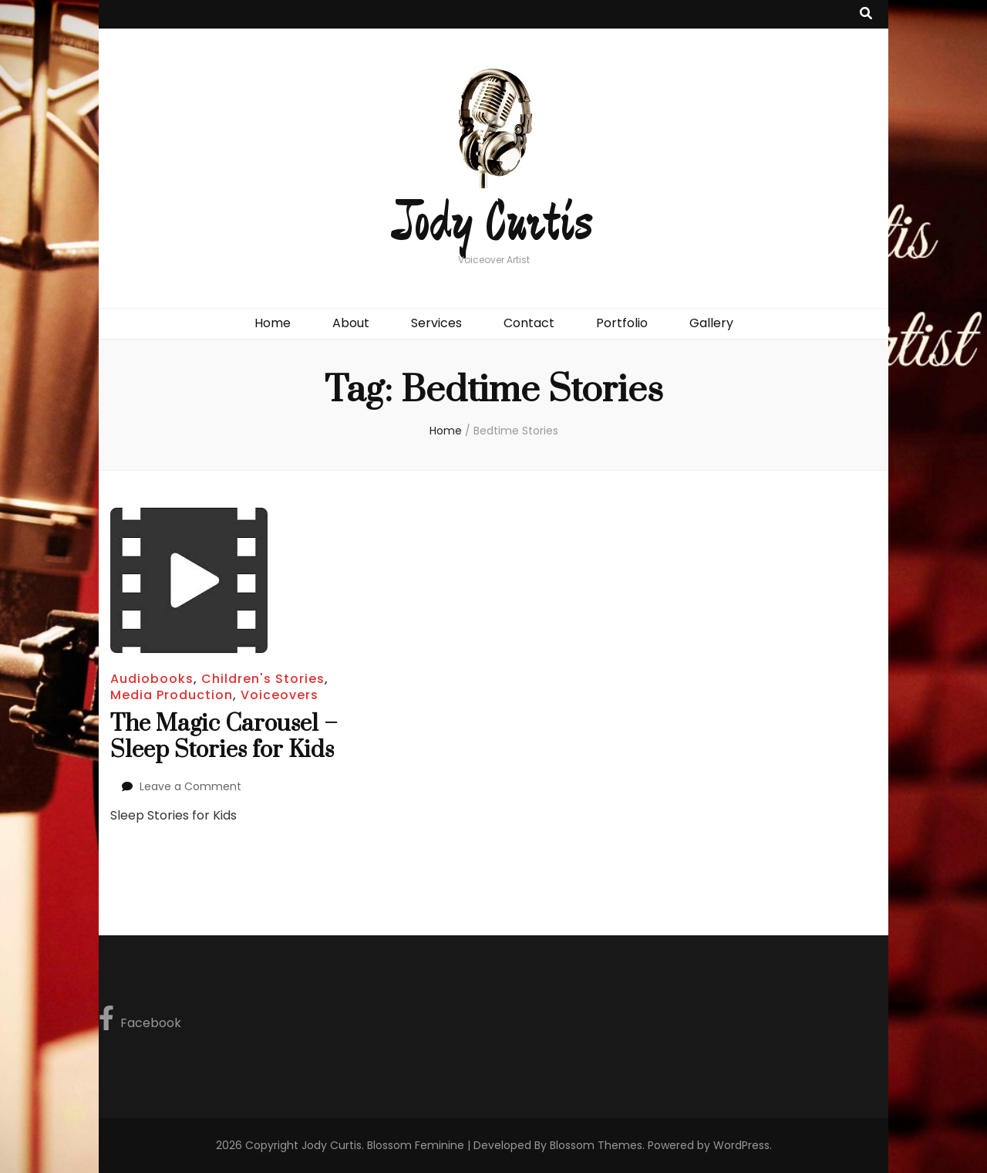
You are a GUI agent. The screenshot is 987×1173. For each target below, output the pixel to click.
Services (436, 323)
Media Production (171, 695)
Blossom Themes (596, 1145)
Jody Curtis (493, 224)
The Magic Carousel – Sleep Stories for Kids (224, 737)
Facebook (140, 1019)
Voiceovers (279, 695)
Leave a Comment (190, 786)
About (350, 323)
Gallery (711, 323)
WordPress (741, 1145)
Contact (529, 323)
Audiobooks (152, 679)
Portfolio (622, 323)
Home (272, 323)
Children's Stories (263, 679)
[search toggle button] (866, 14)
